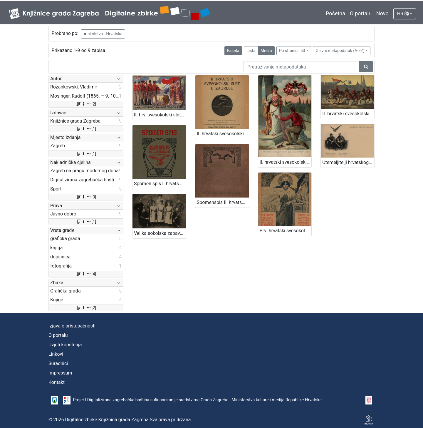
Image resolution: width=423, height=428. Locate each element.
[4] (86, 274)
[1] (86, 128)
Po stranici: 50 (292, 50)
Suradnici (58, 363)
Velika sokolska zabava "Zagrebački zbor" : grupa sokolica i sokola (160, 233)
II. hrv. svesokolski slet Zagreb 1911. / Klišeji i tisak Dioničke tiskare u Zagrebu (160, 115)
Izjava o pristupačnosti (71, 326)
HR (403, 13)
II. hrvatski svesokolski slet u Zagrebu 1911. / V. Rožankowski (286, 162)
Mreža (266, 50)
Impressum (60, 373)
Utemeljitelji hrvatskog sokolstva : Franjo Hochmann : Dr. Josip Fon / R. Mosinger (348, 162)
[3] (86, 197)
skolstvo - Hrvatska (102, 33)
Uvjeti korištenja (65, 344)
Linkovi (55, 354)
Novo (382, 13)
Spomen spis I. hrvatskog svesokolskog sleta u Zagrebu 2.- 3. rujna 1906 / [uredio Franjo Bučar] (160, 183)
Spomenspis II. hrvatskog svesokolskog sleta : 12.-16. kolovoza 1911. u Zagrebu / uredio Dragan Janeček (223, 202)
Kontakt (56, 382)
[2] (86, 104)
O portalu (361, 13)
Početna (335, 13)
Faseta (233, 50)
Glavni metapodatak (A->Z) (339, 50)
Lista (250, 50)
